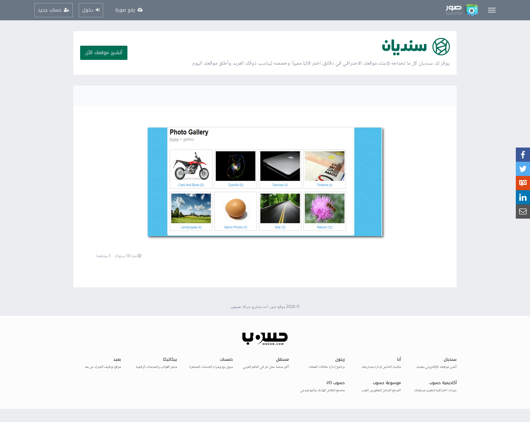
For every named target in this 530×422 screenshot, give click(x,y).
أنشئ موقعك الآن (103, 52)
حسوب (236, 307)
